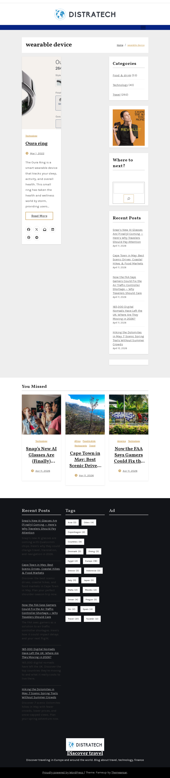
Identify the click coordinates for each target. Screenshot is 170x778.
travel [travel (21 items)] (73, 619)
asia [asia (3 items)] (72, 522)
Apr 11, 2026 (42, 471)
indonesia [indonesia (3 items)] (93, 570)
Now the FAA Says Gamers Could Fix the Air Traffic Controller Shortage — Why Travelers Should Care (127, 285)
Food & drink (122, 75)
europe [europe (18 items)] (91, 561)
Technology (31, 136)
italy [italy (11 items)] (72, 580)
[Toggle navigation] (143, 27)
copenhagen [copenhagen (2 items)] (76, 532)
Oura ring (36, 143)
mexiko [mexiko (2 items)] (91, 590)
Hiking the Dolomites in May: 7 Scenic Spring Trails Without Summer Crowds (40, 693)
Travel (117, 94)
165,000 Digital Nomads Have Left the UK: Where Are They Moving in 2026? (40, 653)
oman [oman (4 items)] (73, 599)
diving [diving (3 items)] (94, 551)
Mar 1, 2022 (37, 153)
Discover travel (85, 753)
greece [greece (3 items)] (73, 570)
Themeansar (119, 772)
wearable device (136, 45)
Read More (39, 216)
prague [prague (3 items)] (91, 599)
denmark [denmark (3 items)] (74, 551)
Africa (77, 441)
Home (120, 45)
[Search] (129, 198)
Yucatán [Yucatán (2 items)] (92, 619)
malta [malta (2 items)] (73, 590)
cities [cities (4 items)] (89, 522)
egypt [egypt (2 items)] (73, 561)
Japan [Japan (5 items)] (89, 580)
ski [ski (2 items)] (71, 609)
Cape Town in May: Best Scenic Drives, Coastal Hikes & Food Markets (128, 259)
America (121, 441)
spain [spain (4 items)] (88, 609)
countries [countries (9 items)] (75, 542)
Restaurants (81, 446)
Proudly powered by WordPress (63, 772)
